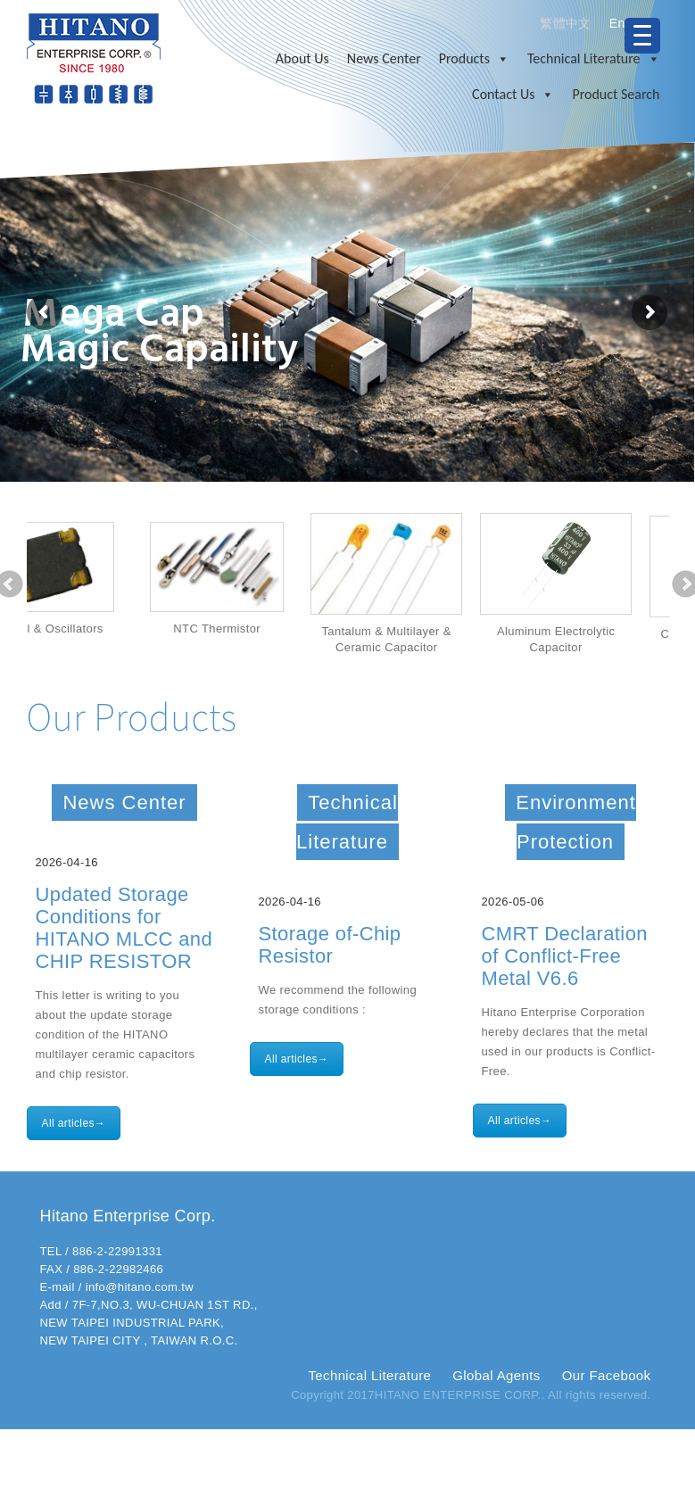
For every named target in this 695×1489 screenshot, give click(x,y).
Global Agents (496, 1375)
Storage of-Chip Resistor (330, 944)
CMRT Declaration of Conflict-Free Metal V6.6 (565, 955)
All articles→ (74, 1123)
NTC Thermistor (281, 628)
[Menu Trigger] (642, 36)
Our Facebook (606, 1375)
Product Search (615, 94)
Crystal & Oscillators (111, 628)
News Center (384, 58)
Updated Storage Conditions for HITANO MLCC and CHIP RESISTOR (124, 927)
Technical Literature (593, 59)
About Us (302, 58)
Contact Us (513, 94)
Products (474, 59)
